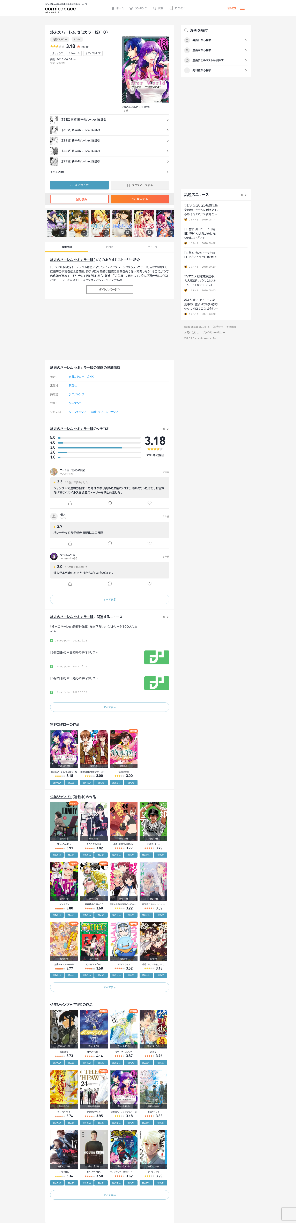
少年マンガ (75, 403)
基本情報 (67, 247)
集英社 (73, 385)
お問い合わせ (191, 332)
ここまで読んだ (79, 185)
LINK (77, 39)
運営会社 (218, 326)
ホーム (117, 8)
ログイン (177, 8)
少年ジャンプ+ (77, 394)
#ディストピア (93, 53)
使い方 (231, 8)
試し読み (79, 199)
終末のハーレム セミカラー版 (71, 259)
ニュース (152, 247)
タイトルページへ (109, 289)
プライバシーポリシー (213, 332)
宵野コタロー (60, 39)
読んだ (71, 783)
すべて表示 (110, 599)
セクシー (115, 412)
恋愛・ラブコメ (99, 412)
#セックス (57, 53)
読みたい (57, 783)
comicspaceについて (197, 326)
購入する (140, 199)
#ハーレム (74, 53)
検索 (158, 8)
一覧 (162, 429)
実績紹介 (231, 326)
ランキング (138, 8)
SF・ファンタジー (78, 412)
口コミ (109, 247)
